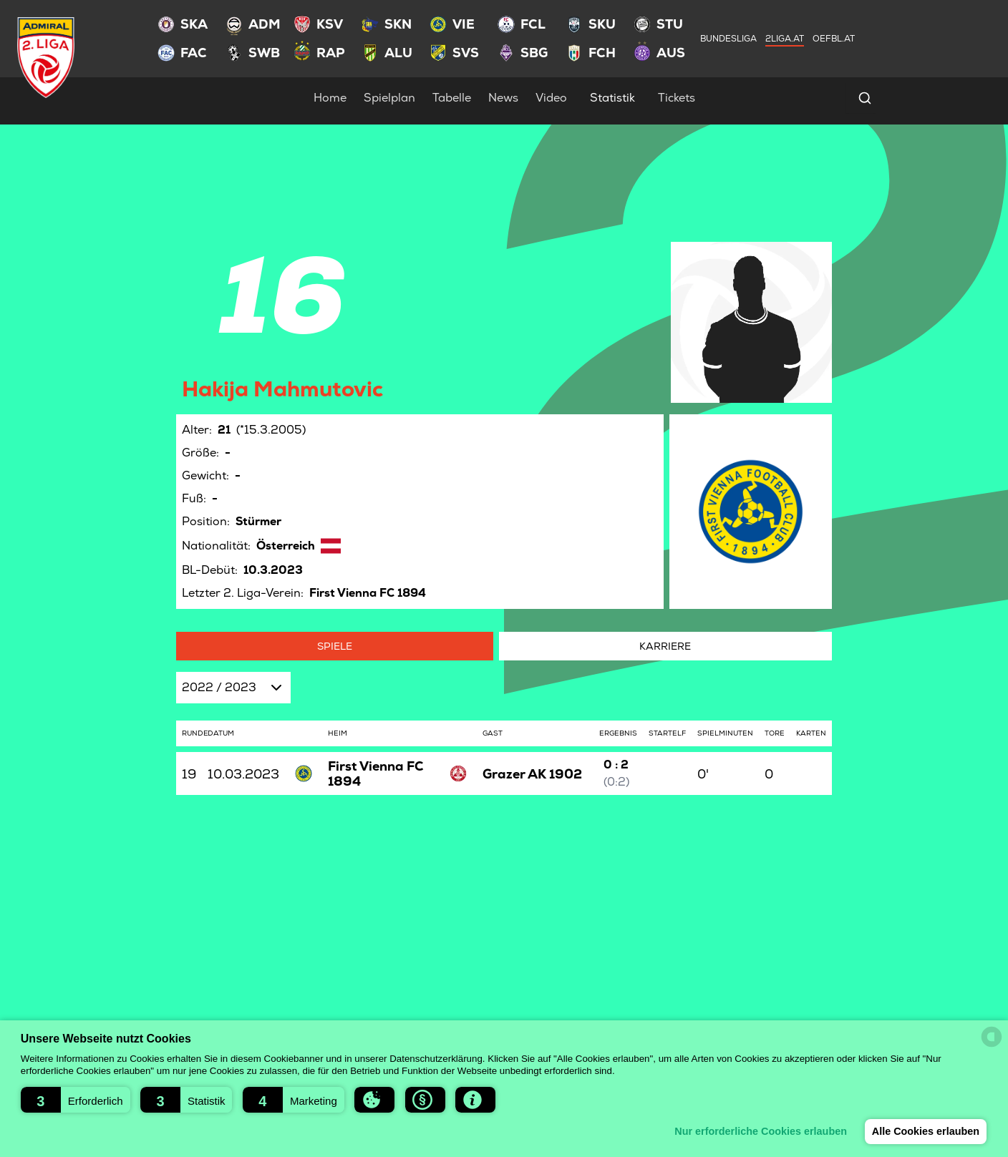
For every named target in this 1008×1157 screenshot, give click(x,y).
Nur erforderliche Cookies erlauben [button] (755, 1131)
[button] (75, 1100)
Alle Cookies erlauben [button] (923, 1131)
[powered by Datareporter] (991, 1036)
